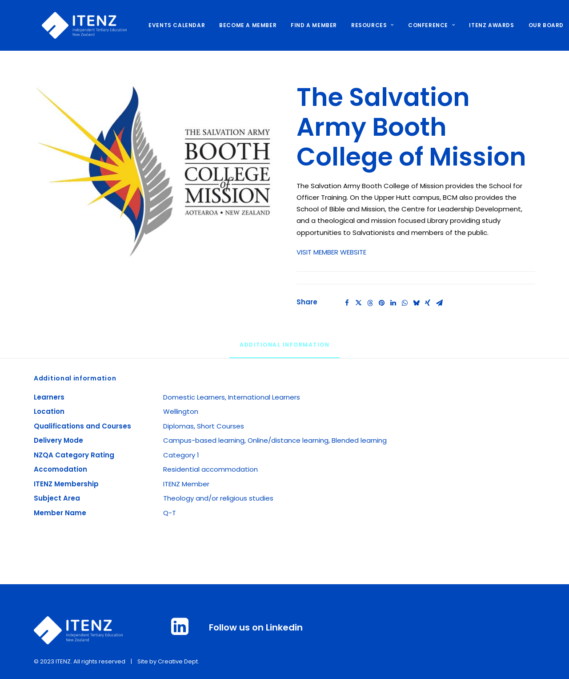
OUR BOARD (538, 25)
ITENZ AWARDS (483, 25)
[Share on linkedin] (393, 303)
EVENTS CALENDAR (168, 25)
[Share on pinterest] (381, 303)
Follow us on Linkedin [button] (256, 627)
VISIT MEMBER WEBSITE (331, 252)
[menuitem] (171, 25)
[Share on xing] (427, 303)
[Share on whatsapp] (404, 303)
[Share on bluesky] (416, 303)
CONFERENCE (423, 25)
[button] (153, 170)
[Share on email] (439, 303)
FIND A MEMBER (306, 25)
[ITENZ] (76, 25)
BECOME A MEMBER (239, 25)
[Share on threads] (370, 303)
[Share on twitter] (358, 303)
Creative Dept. (178, 661)
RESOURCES (364, 25)
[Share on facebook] (346, 303)
